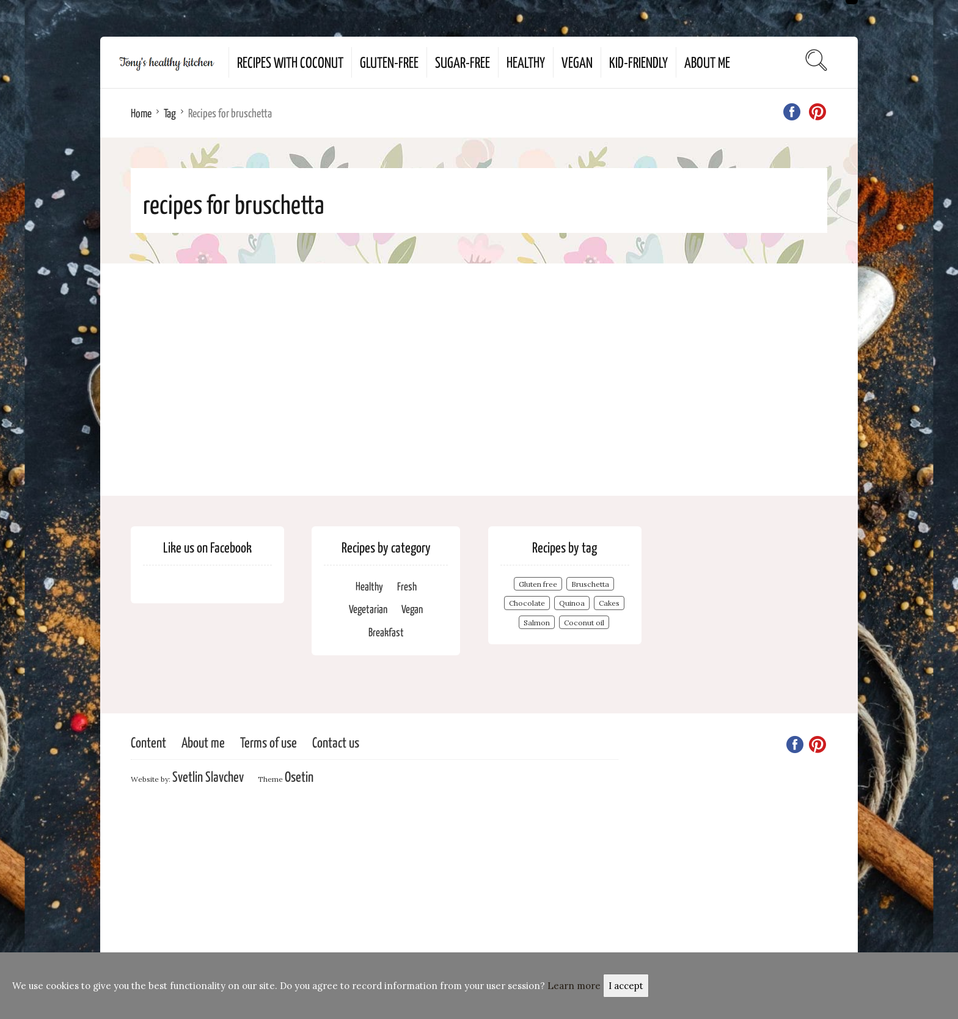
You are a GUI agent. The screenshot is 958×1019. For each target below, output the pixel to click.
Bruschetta (590, 584)
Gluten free (538, 584)
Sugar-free (462, 62)
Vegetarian (368, 608)
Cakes (609, 603)
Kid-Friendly (638, 62)
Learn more (574, 985)
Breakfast (386, 632)
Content (148, 742)
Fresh (407, 586)
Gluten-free (389, 62)
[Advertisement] (479, 379)
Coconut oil (584, 622)
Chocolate (527, 603)
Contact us (335, 742)
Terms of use (268, 742)
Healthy (525, 62)
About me (707, 62)
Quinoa (572, 603)
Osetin (299, 776)
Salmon (537, 622)
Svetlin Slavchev (208, 776)
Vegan (577, 62)
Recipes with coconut (290, 62)
